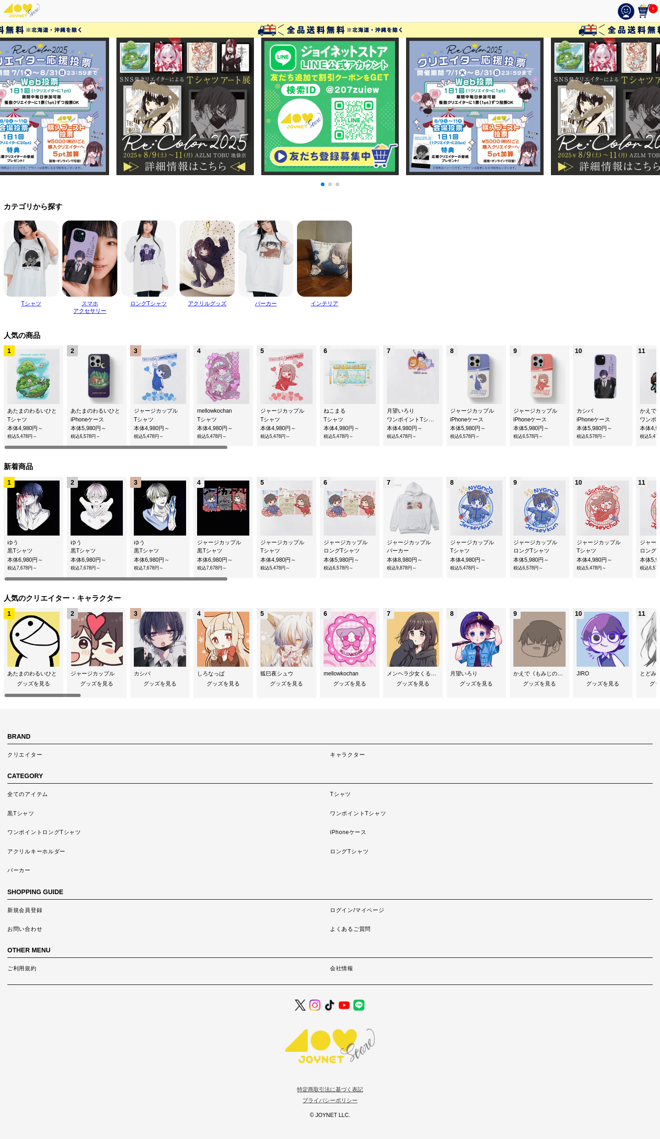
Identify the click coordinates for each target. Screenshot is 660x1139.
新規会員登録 (24, 910)
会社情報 (341, 968)
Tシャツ (340, 794)
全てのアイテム (27, 794)
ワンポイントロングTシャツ (44, 832)
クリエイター (24, 755)
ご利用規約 (22, 968)
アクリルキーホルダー (36, 851)
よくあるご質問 (350, 929)
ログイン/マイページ (357, 910)
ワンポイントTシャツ (358, 813)
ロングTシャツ (349, 851)
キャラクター (347, 755)
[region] (330, 397)
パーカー (19, 870)
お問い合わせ (24, 929)
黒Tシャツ (20, 813)
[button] (322, 184)
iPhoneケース (348, 832)
